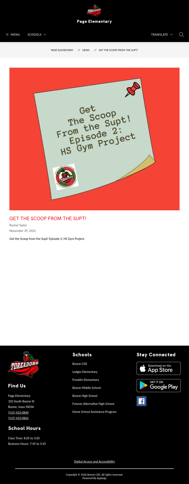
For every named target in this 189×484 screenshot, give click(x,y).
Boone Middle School (86, 388)
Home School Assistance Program (94, 412)
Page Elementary (62, 50)
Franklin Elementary (85, 380)
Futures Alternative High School (93, 404)
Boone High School (84, 396)
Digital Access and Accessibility (94, 462)
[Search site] (181, 34)
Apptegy (101, 478)
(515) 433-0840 (18, 413)
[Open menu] (12, 34)
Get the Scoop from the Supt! (118, 50)
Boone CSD (79, 364)
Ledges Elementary (85, 372)
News (86, 50)
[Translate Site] (162, 34)
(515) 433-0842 (18, 418)
